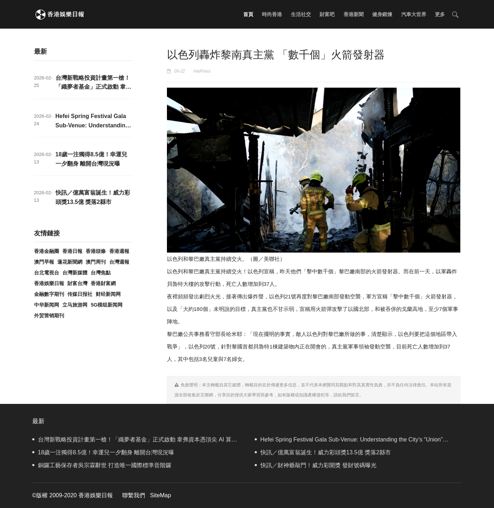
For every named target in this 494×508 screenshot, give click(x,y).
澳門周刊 (96, 262)
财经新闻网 (108, 294)
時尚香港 (272, 14)
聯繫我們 (133, 495)
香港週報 (119, 251)
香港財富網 (103, 283)
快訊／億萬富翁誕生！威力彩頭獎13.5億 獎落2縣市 (323, 452)
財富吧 (327, 14)
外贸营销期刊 (49, 315)
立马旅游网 (74, 305)
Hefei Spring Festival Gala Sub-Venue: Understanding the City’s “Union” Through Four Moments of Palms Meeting (349, 441)
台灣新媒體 (74, 272)
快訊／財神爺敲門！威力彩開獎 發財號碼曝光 (316, 465)
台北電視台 (46, 272)
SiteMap (160, 495)
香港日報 (72, 251)
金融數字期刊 (49, 294)
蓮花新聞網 (69, 262)
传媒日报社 (79, 294)
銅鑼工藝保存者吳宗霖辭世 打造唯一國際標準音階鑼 (101, 465)
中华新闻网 (46, 305)
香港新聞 (354, 14)
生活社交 (301, 14)
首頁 (248, 14)
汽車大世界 (413, 14)
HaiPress (202, 71)
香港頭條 (96, 251)
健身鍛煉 (382, 14)
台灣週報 (119, 262)
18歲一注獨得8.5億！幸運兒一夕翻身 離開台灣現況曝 (103, 452)
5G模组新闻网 (107, 305)
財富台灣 (77, 283)
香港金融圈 (46, 251)
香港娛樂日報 (49, 283)
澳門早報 (44, 262)
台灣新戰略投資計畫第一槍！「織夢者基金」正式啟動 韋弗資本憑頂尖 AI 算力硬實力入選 (134, 441)
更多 (440, 14)
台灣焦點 (101, 272)
